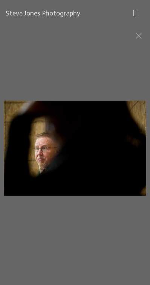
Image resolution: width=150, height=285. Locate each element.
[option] (75, 152)
